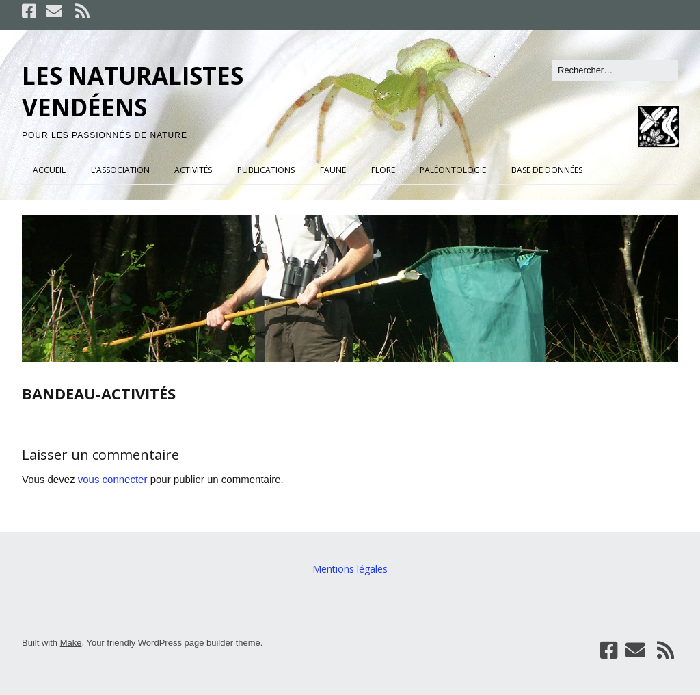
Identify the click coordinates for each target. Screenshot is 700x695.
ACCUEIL (49, 170)
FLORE (383, 170)
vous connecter (113, 479)
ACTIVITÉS (193, 170)
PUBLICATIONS (266, 170)
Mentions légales (350, 568)
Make (71, 643)
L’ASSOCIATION (120, 170)
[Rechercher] (615, 70)
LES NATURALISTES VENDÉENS (132, 91)
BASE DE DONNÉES (546, 170)
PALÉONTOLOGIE (453, 170)
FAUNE (333, 170)
